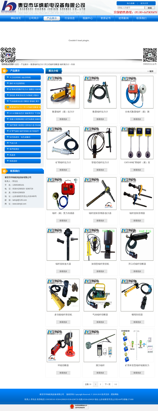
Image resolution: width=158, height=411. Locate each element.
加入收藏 (130, 3)
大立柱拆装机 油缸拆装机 (19, 77)
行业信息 (70, 18)
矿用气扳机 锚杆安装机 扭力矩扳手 (23, 131)
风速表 (11, 155)
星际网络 (114, 394)
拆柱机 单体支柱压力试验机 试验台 (23, 95)
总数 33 (88, 384)
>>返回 (150, 71)
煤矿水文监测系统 (16, 83)
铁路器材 (12, 161)
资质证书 (106, 18)
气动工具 (12, 143)
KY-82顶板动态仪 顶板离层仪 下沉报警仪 (22, 114)
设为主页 (144, 3)
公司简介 (34, 18)
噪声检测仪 (13, 149)
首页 (17, 64)
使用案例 (123, 18)
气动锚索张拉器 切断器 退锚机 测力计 (22, 102)
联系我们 (141, 18)
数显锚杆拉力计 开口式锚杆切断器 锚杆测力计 (50, 64)
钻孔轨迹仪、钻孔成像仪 (18, 137)
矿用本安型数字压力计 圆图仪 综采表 (24, 89)
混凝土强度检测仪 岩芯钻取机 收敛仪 (24, 119)
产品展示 (52, 18)
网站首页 (16, 18)
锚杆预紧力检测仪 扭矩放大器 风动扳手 (23, 126)
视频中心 (88, 18)
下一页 (107, 384)
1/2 (115, 384)
